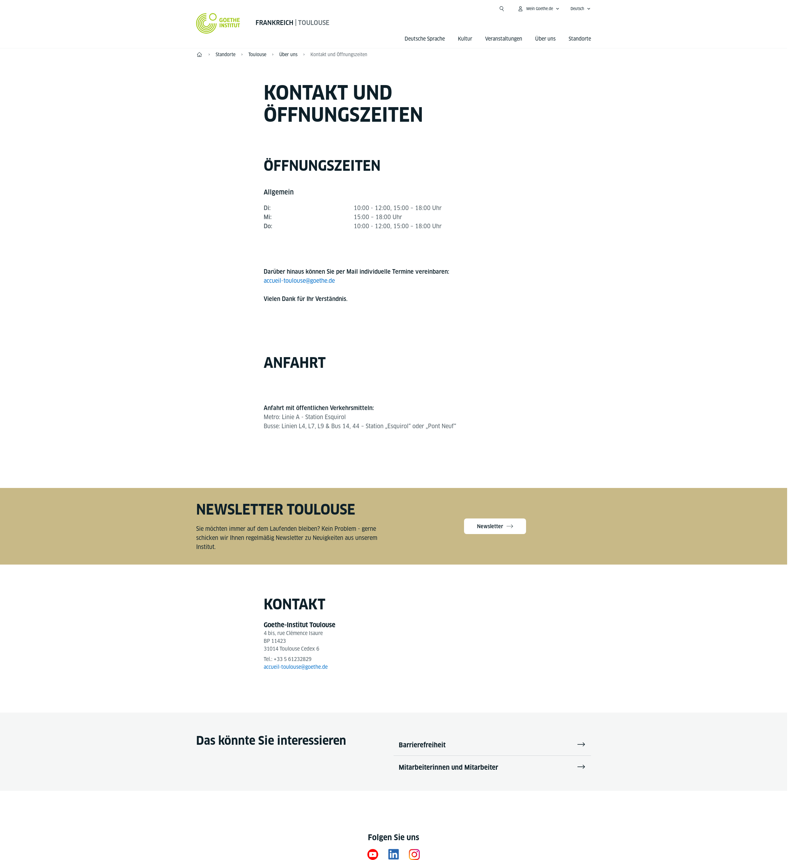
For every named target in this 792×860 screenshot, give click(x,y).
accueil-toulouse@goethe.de (299, 280)
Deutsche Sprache (425, 38)
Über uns (545, 38)
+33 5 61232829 (292, 659)
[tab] (279, 192)
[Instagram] (414, 854)
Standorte (580, 38)
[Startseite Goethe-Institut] (218, 23)
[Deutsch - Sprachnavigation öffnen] (580, 9)
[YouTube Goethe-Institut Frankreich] (372, 854)
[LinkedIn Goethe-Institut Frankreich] (393, 854)
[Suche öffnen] (502, 9)
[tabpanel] (393, 217)
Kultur (465, 38)
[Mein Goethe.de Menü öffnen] (538, 9)
